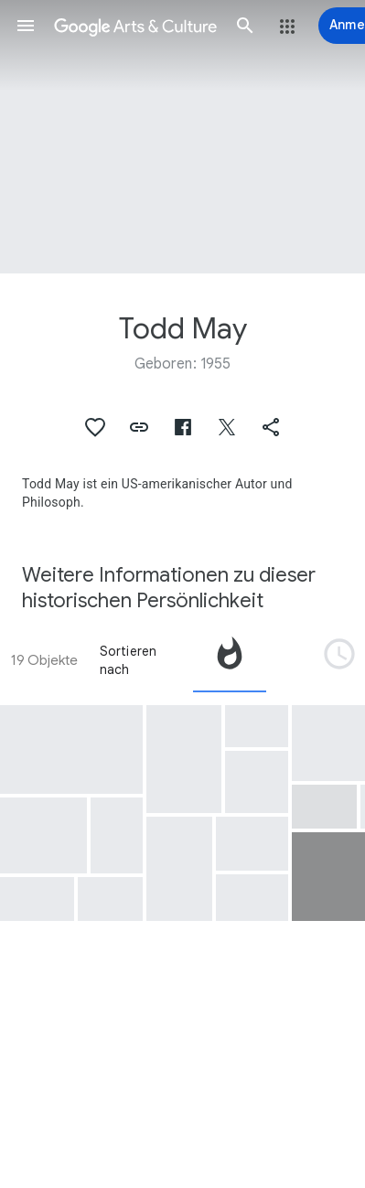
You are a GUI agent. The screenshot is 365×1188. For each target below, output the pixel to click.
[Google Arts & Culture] (135, 25)
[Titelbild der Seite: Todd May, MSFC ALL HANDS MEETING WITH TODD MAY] (182, 136)
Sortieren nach (128, 660)
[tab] (229, 660)
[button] (26, 26)
